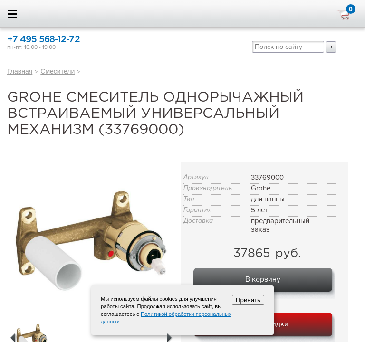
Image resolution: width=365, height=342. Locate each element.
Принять (248, 300)
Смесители (57, 71)
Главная (19, 71)
